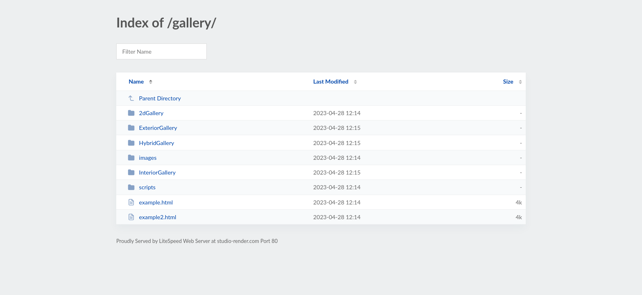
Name (136, 81)
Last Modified (330, 81)
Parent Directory (154, 98)
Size (508, 81)
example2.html (152, 216)
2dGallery (145, 112)
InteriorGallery (152, 172)
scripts (142, 187)
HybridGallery (151, 142)
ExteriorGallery (152, 127)
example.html (150, 202)
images (142, 157)
